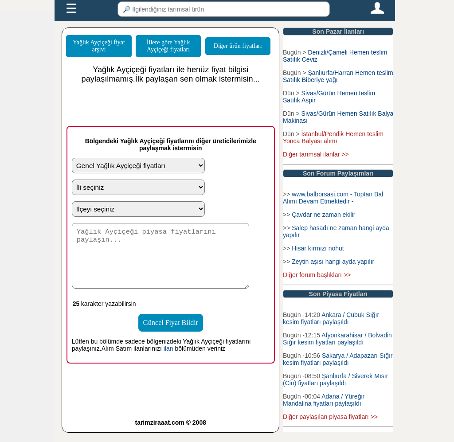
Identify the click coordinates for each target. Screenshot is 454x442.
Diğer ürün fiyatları (238, 46)
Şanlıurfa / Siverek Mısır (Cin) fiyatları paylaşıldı (335, 379)
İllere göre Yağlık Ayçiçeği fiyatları (168, 46)
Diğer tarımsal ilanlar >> (316, 154)
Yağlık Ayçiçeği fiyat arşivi (99, 46)
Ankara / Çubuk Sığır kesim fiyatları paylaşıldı (331, 318)
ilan (168, 357)
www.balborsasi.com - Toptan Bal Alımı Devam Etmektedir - (333, 198)
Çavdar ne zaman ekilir (323, 214)
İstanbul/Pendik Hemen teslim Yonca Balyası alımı (333, 137)
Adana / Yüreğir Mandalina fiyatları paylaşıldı (323, 400)
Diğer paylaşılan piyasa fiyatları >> (330, 416)
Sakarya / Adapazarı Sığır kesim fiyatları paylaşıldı (338, 359)
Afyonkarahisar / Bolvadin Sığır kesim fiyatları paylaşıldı (337, 339)
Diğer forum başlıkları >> (317, 274)
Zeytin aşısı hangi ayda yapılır (333, 261)
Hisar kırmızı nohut (318, 248)
